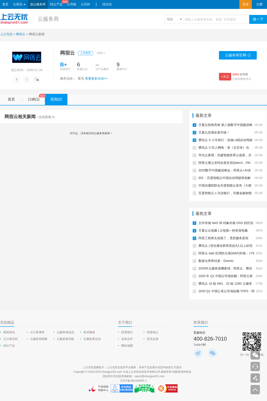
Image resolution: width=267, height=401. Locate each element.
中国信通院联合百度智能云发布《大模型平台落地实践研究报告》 (230, 185)
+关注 (225, 76)
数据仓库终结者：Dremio (230, 261)
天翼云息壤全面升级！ (230, 132)
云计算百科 (10, 339)
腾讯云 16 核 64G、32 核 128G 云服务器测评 (230, 283)
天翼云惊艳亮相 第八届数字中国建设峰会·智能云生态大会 (230, 125)
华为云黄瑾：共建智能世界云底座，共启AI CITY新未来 (230, 155)
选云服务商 (38, 4)
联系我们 (127, 332)
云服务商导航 (65, 339)
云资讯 (19, 4)
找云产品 (56, 4)
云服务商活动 (92, 339)
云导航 (71, 4)
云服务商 (48, 19)
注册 (259, 4)
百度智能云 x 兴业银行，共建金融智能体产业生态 (230, 193)
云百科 (85, 4)
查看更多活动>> (96, 78)
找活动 (107, 4)
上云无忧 (6, 34)
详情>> (101, 53)
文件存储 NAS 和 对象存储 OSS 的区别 (230, 223)
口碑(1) (36, 98)
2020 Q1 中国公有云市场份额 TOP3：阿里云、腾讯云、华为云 (230, 291)
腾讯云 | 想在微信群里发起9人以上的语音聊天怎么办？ (230, 245)
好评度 (240, 74)
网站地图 (127, 345)
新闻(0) (59, 99)
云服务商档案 (38, 339)
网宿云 (20, 34)
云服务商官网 (238, 56)
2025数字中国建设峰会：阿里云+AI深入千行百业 (230, 170)
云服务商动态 (65, 332)
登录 (246, 4)
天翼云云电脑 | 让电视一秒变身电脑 (230, 230)
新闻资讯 (9, 332)
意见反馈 (152, 339)
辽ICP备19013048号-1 (133, 380)
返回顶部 (255, 389)
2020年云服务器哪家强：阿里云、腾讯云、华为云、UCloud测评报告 (230, 268)
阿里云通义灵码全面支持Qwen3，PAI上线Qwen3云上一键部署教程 (230, 163)
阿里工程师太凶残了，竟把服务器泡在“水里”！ (230, 238)
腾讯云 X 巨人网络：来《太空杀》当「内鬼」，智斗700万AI (230, 147)
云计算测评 (37, 332)
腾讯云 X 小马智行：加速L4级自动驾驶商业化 (230, 140)
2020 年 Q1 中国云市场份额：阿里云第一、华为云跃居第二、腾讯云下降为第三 (230, 276)
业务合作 (127, 339)
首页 (5, 4)
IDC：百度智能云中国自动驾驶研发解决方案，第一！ (230, 178)
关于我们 (125, 322)
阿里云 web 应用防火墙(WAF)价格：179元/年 (230, 253)
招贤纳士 (152, 332)
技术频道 (89, 332)
